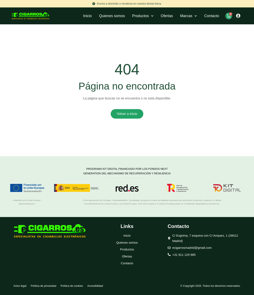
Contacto (211, 16)
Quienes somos (112, 16)
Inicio (87, 16)
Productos (143, 16)
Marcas (188, 16)
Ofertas (167, 16)
